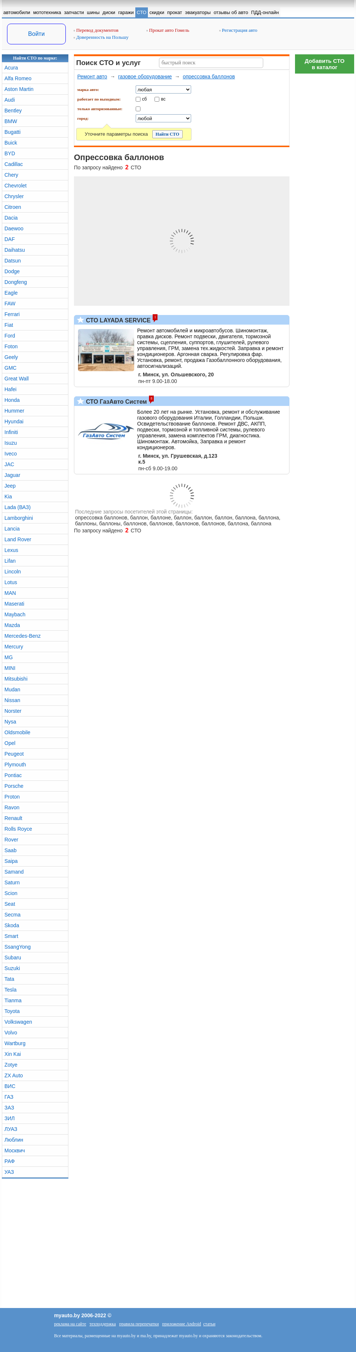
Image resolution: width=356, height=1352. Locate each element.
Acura (11, 68)
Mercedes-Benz (22, 636)
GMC (10, 368)
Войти (36, 34)
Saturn (12, 882)
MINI (10, 668)
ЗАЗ (9, 1108)
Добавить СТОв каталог (325, 64)
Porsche (13, 786)
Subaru (12, 957)
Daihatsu (14, 250)
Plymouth (15, 765)
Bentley (13, 110)
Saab (10, 850)
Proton (12, 797)
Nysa (10, 722)
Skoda (11, 925)
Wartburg (15, 1043)
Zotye (10, 1065)
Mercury (13, 647)
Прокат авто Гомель (167, 30)
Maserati (14, 604)
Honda (12, 400)
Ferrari (12, 314)
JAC (9, 464)
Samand (14, 872)
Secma (12, 915)
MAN (10, 593)
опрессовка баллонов (209, 76)
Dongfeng (15, 282)
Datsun (12, 261)
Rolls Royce (18, 829)
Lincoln (12, 572)
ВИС (10, 1086)
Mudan (12, 689)
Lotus (10, 582)
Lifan (10, 561)
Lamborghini (18, 518)
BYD (9, 153)
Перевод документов (96, 30)
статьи (209, 1323)
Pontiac (13, 775)
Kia (8, 496)
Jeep (10, 486)
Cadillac (13, 164)
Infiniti (11, 432)
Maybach (15, 614)
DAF (9, 239)
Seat (9, 904)
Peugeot (14, 754)
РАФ (9, 1161)
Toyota (12, 1011)
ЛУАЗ (10, 1129)
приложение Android (181, 1323)
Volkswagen (18, 1022)
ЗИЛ (9, 1118)
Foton (11, 346)
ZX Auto (13, 1075)
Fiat (8, 325)
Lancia (12, 529)
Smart (11, 936)
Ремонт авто (92, 76)
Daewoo (13, 228)
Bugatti (12, 132)
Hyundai (13, 421)
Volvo (10, 1033)
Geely (11, 357)
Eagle (11, 293)
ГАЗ (8, 1097)
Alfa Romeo (17, 78)
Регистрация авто (238, 30)
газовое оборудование (145, 76)
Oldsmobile (17, 732)
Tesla (10, 990)
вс (163, 98)
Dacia (11, 218)
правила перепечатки (139, 1323)
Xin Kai (12, 1054)
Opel (10, 743)
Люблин (13, 1140)
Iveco (10, 454)
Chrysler (14, 196)
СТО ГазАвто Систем (115, 402)
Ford (9, 336)
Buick (10, 143)
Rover (11, 840)
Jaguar (12, 475)
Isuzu (10, 443)
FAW (10, 303)
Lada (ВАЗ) (17, 507)
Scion (10, 893)
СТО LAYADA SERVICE (117, 320)
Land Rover (17, 539)
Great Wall (16, 379)
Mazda (12, 625)
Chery (11, 175)
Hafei (10, 389)
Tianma (12, 1000)
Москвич (14, 1150)
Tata (9, 979)
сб (144, 98)
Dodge (12, 271)
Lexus (11, 550)
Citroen (12, 207)
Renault (13, 818)
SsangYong (17, 947)
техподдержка (102, 1323)
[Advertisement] (324, 188)
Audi (9, 100)
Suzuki (12, 968)
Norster (12, 711)
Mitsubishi (15, 679)
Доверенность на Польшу (101, 37)
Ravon (11, 807)
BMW (10, 121)
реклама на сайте (70, 1323)
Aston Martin (19, 89)
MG (8, 657)
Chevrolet (15, 186)
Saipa (11, 861)
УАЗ (9, 1172)
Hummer (14, 411)
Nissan (12, 700)
